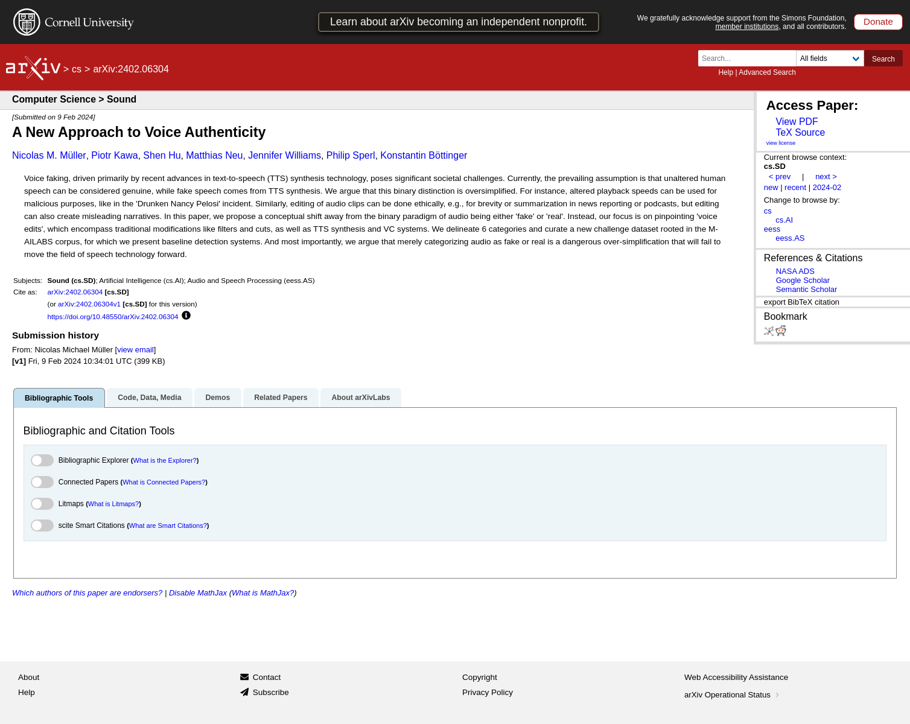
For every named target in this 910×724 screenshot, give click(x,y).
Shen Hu (161, 155)
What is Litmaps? (113, 503)
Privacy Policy (487, 692)
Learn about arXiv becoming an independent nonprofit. (458, 22)
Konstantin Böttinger (423, 155)
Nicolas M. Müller (49, 155)
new (771, 187)
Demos (217, 397)
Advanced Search (767, 72)
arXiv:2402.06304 (75, 292)
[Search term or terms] (750, 58)
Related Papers (280, 397)
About (28, 677)
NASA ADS (795, 271)
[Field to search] (830, 58)
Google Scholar (803, 280)
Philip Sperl (350, 155)
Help (725, 72)
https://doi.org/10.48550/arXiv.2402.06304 (113, 316)
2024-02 (827, 187)
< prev (780, 176)
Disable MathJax (198, 592)
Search (883, 59)
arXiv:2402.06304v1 (89, 304)
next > (826, 176)
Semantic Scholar (807, 289)
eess (772, 228)
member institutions (746, 26)
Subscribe (271, 692)
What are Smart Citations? (168, 525)
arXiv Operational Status (732, 694)
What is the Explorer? (165, 460)
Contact (267, 677)
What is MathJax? (263, 592)
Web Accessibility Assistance (736, 677)
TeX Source (800, 132)
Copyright (479, 677)
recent (795, 187)
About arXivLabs (360, 397)
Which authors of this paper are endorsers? (87, 592)
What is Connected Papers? (163, 482)
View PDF (796, 121)
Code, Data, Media (149, 397)
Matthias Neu (214, 155)
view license (781, 143)
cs (76, 69)
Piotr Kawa (114, 155)
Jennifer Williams (284, 155)
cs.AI (784, 219)
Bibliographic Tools (59, 398)
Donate (878, 21)
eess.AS (789, 238)
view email (135, 349)
